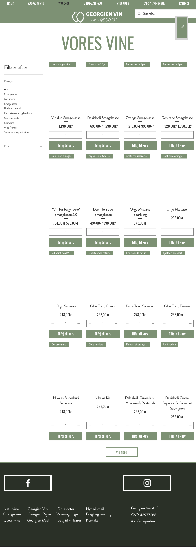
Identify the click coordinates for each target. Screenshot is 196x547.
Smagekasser (11, 104)
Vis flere (121, 452)
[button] (182, 26)
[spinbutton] (66, 134)
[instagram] (147, 483)
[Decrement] (52, 134)
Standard (9, 123)
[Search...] (165, 13)
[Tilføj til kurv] (65, 145)
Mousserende (11, 118)
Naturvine (9, 99)
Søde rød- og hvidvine (16, 132)
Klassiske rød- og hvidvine (18, 113)
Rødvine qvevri (12, 108)
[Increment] (79, 134)
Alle (6, 89)
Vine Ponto (10, 127)
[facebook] (28, 483)
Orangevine (10, 94)
